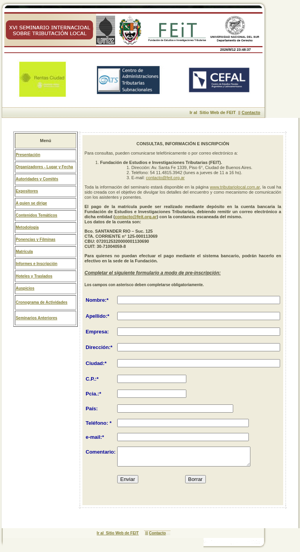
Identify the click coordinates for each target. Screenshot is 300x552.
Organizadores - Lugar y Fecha (44, 167)
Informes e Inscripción (36, 264)
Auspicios (25, 288)
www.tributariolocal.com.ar (235, 187)
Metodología (27, 227)
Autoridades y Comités (37, 179)
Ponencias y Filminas (35, 239)
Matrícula (24, 251)
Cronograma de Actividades (41, 302)
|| (146, 533)
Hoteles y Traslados (34, 276)
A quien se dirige (31, 203)
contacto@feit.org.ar (165, 177)
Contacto (250, 112)
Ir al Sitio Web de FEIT (214, 112)
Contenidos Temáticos (36, 215)
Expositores (27, 191)
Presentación (28, 155)
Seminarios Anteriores (36, 318)
